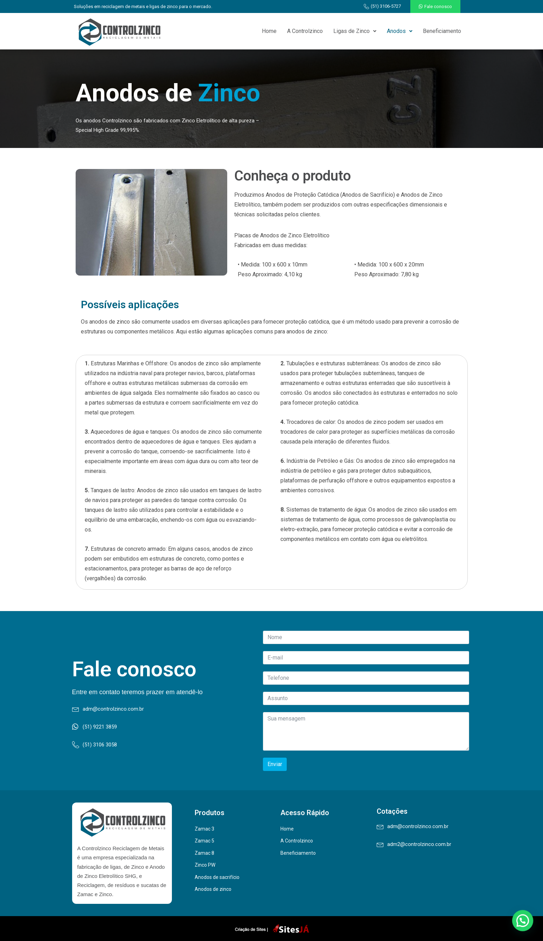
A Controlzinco (305, 31)
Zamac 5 (204, 841)
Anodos (399, 31)
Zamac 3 (204, 829)
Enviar (274, 764)
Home (269, 31)
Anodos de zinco (213, 889)
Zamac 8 (204, 853)
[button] (435, 6)
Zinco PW (205, 865)
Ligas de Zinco (354, 31)
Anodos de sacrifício (217, 877)
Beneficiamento (442, 31)
